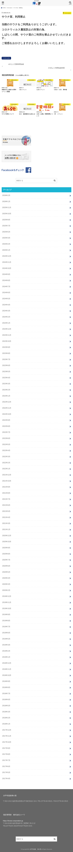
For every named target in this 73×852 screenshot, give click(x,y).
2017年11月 (6, 736)
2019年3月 (6, 645)
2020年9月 (6, 548)
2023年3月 (6, 384)
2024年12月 (6, 256)
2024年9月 (6, 274)
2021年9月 (6, 487)
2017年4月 (6, 778)
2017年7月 (6, 760)
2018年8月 (6, 687)
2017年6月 (6, 766)
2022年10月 (6, 414)
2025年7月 (6, 226)
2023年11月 (6, 335)
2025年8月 (6, 220)
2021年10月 (6, 481)
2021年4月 (6, 517)
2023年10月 (6, 341)
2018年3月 (6, 712)
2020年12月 (6, 535)
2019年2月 (6, 651)
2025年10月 (6, 213)
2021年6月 (6, 505)
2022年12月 (6, 402)
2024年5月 (6, 298)
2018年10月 (6, 675)
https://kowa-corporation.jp (13, 821)
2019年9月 (6, 614)
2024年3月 (6, 311)
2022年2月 (6, 463)
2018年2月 (6, 718)
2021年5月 (6, 511)
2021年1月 (6, 529)
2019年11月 (6, 602)
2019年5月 (6, 639)
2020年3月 (6, 584)
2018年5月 (6, 705)
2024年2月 (6, 317)
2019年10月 (6, 608)
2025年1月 (6, 250)
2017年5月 (6, 772)
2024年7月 (6, 286)
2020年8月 (6, 554)
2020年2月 (6, 590)
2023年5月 (6, 371)
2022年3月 (6, 456)
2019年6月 (6, 633)
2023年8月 (6, 353)
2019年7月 (6, 626)
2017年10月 (6, 742)
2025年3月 (6, 238)
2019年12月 (6, 596)
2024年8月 (6, 280)
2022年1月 (6, 469)
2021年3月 (6, 523)
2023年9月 (6, 347)
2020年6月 (6, 566)
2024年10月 (6, 268)
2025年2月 (6, 244)
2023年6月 (6, 365)
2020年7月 (6, 560)
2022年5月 (6, 444)
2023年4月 (6, 378)
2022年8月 (6, 426)
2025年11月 (6, 207)
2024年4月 (6, 305)
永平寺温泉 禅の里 (35, 849)
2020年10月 (6, 541)
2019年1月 (6, 657)
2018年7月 (6, 693)
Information (7, 58)
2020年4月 (6, 578)
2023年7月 (6, 359)
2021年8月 (6, 493)
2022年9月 (6, 420)
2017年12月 (6, 730)
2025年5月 (6, 232)
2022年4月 (6, 450)
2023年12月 (6, 329)
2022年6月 (6, 438)
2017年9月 (6, 748)
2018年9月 (6, 681)
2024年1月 (6, 323)
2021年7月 (6, 499)
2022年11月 (6, 408)
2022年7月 (6, 432)
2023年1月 (6, 396)
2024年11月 (6, 262)
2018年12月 (6, 663)
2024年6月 (6, 292)
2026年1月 (6, 201)
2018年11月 (6, 669)
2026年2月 (6, 195)
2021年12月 (6, 475)
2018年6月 (6, 699)
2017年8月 (6, 754)
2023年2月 (6, 390)
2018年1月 (6, 724)
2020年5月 (6, 572)
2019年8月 (6, 620)
